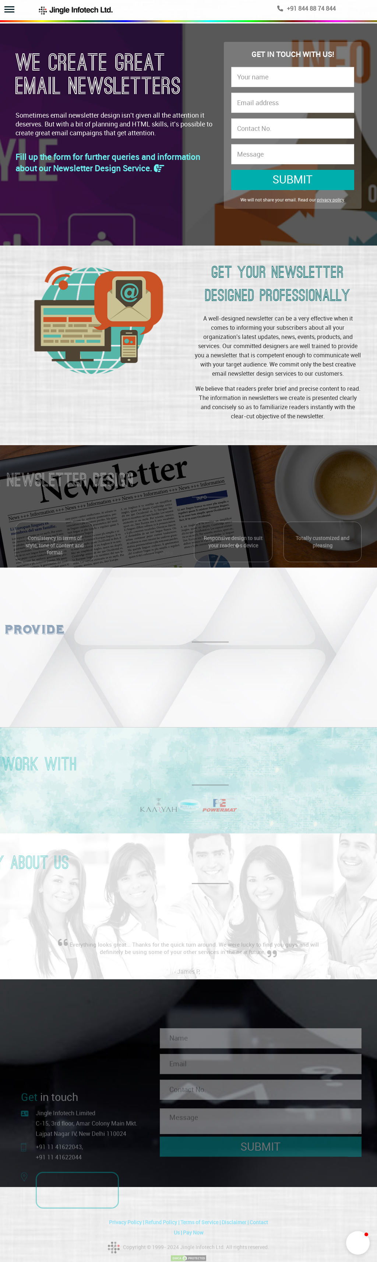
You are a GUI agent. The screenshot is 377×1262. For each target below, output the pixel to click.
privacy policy (330, 200)
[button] (358, 1243)
